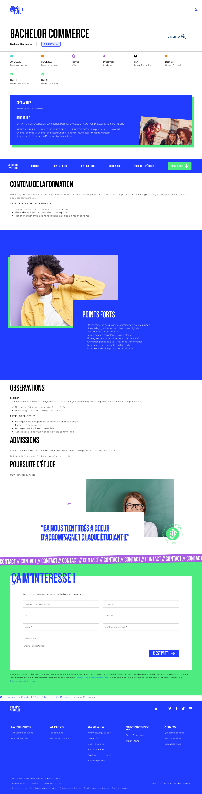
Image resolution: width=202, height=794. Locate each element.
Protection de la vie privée (22, 681)
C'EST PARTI (161, 653)
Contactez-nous (173, 744)
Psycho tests (132, 740)
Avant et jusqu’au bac (99, 732)
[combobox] (61, 604)
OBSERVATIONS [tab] (87, 166)
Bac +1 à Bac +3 (96, 744)
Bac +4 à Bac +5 (96, 749)
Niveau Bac (94, 738)
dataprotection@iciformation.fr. (92, 677)
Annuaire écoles (19, 738)
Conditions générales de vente (96, 788)
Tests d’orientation (135, 735)
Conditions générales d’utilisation (43, 788)
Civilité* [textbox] (110, 604)
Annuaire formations (22, 732)
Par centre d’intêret (60, 738)
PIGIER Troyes (51, 44)
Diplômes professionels (100, 755)
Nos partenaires (173, 738)
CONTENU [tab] (34, 166)
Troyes (47, 697)
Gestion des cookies (120, 788)
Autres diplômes (96, 760)
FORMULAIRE (177, 166)
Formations (11, 697)
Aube (38, 697)
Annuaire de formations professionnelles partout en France (36, 783)
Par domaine (56, 732)
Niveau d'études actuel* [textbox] (38, 604)
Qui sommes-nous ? (175, 732)
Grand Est (26, 697)
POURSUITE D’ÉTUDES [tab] (144, 166)
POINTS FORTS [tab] (60, 166)
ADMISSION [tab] (114, 166)
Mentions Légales (19, 788)
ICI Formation (57, 778)
